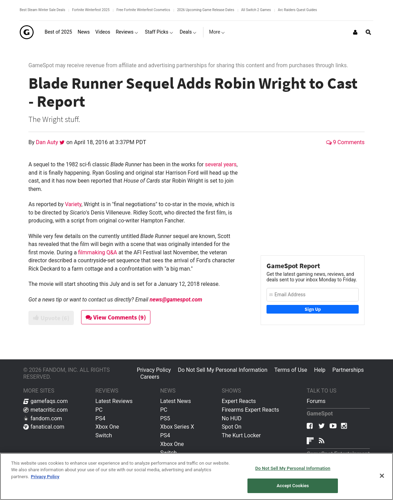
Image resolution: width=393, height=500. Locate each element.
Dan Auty (48, 142)
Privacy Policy (154, 370)
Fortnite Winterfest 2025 (91, 10)
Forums (316, 401)
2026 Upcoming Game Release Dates (205, 10)
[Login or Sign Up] (355, 32)
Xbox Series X (177, 426)
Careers (149, 377)
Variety (73, 204)
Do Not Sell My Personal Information (222, 370)
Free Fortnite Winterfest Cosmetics (143, 10)
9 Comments (345, 142)
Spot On (232, 426)
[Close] (382, 475)
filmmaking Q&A (97, 252)
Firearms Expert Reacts (250, 409)
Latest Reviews (113, 401)
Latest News (175, 401)
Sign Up (313, 309)
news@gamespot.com (176, 299)
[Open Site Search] (368, 32)
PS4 (100, 418)
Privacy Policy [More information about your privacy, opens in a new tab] (45, 476)
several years (221, 164)
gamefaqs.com (45, 401)
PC (99, 409)
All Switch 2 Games (256, 10)
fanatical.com (43, 426)
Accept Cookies (293, 485)
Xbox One (107, 426)
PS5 (165, 418)
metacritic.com (45, 409)
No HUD (232, 418)
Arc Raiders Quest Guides (297, 10)
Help (319, 370)
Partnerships (348, 370)
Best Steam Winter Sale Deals (42, 10)
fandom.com (42, 418)
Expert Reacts (239, 401)
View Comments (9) (116, 317)
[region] (196, 476)
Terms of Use (290, 370)
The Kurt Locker (241, 435)
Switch (103, 435)
